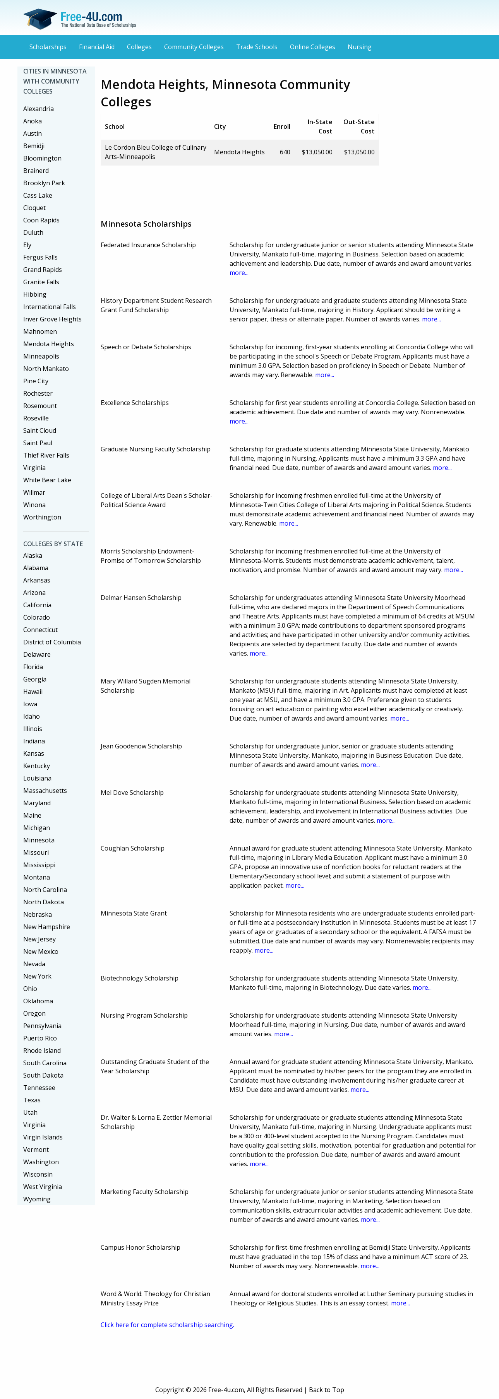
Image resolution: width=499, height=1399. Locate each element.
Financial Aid (97, 47)
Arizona (34, 592)
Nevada (34, 964)
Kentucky (36, 766)
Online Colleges (312, 47)
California (37, 605)
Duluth (33, 232)
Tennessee (39, 1087)
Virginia (34, 467)
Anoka (32, 121)
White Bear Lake (47, 480)
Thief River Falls (46, 455)
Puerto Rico (40, 1038)
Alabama (35, 568)
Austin (32, 133)
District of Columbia (52, 642)
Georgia (34, 679)
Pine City (35, 381)
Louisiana (37, 778)
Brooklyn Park (44, 183)
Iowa (30, 704)
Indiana (34, 741)
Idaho (31, 716)
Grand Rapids (42, 269)
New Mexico (40, 951)
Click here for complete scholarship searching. (167, 1324)
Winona (34, 504)
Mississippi (39, 865)
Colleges (139, 47)
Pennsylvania (42, 1025)
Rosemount (40, 405)
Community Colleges (194, 47)
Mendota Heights (48, 344)
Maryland (37, 803)
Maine (32, 815)
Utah (30, 1112)
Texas (32, 1100)
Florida (33, 667)
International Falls (49, 306)
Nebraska (37, 914)
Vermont (36, 1149)
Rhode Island (42, 1050)
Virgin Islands (43, 1137)
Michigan (36, 827)
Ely (27, 245)
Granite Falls (41, 282)
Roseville (36, 418)
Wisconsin (38, 1174)
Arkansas (36, 580)
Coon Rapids (41, 220)
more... (239, 272)
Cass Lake (37, 195)
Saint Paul (37, 443)
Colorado (36, 617)
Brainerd (36, 170)
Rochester (38, 393)
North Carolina (45, 889)
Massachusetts (45, 790)
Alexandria (38, 108)
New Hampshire (46, 926)
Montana (36, 877)
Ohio (30, 988)
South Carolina (45, 1063)
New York (37, 976)
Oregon (34, 1013)
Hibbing (34, 294)
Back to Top (326, 1389)
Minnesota (39, 840)
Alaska (32, 555)
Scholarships (48, 47)
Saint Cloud (39, 430)
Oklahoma (38, 1001)
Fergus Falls (40, 257)
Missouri (36, 852)
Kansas (33, 753)
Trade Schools (257, 47)
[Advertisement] (241, 189)
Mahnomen (40, 331)
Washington (41, 1162)
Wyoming (37, 1199)
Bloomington (42, 158)
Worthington (42, 517)
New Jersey (39, 939)
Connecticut (40, 629)
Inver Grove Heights (52, 319)
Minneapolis (41, 356)
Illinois (32, 728)
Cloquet (34, 207)
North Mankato (46, 368)
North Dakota (43, 902)
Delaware (37, 654)
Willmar (34, 492)
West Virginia (42, 1186)
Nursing (360, 47)
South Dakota (43, 1075)
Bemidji (34, 146)
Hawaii (33, 691)
